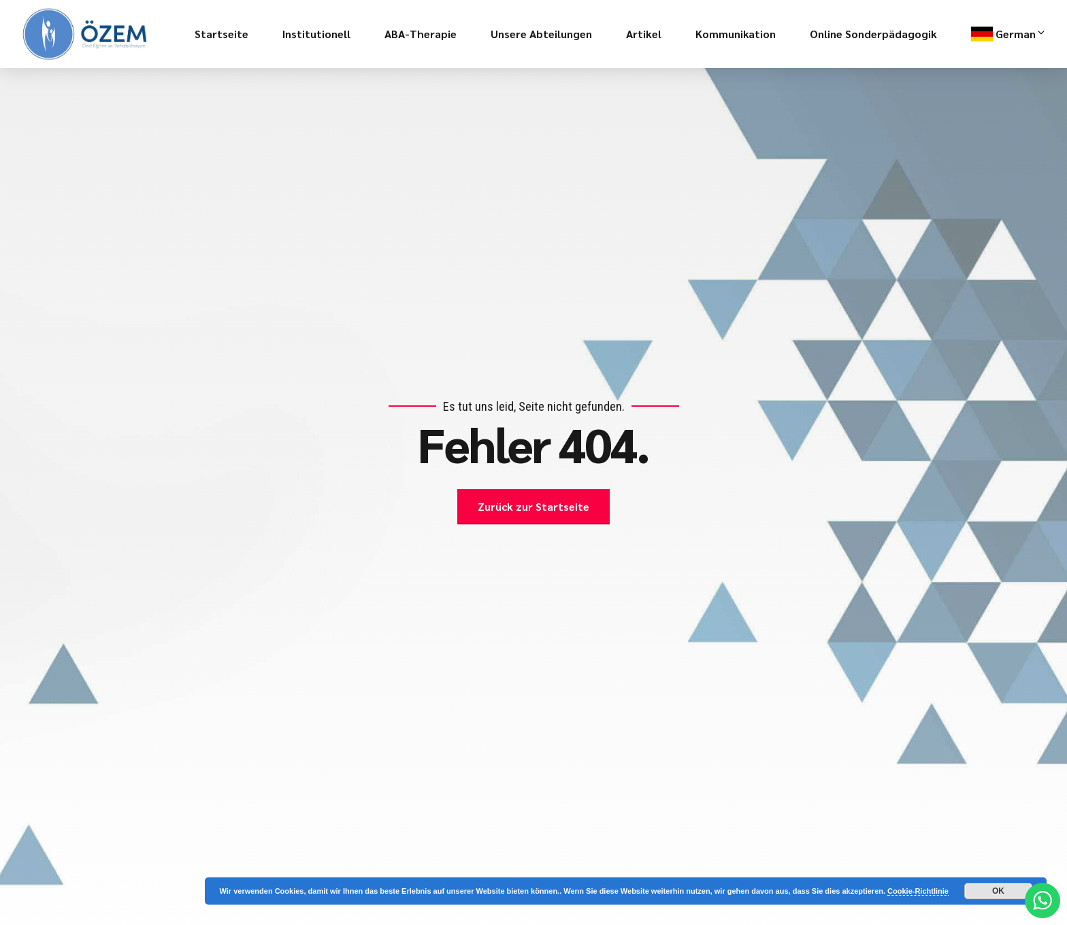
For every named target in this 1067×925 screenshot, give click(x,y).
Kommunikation (735, 34)
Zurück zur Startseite (533, 506)
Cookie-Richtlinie (918, 891)
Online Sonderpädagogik (873, 34)
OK (998, 891)
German (1021, 34)
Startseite (221, 34)
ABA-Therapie (420, 34)
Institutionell (316, 34)
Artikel (643, 34)
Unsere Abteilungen (541, 34)
